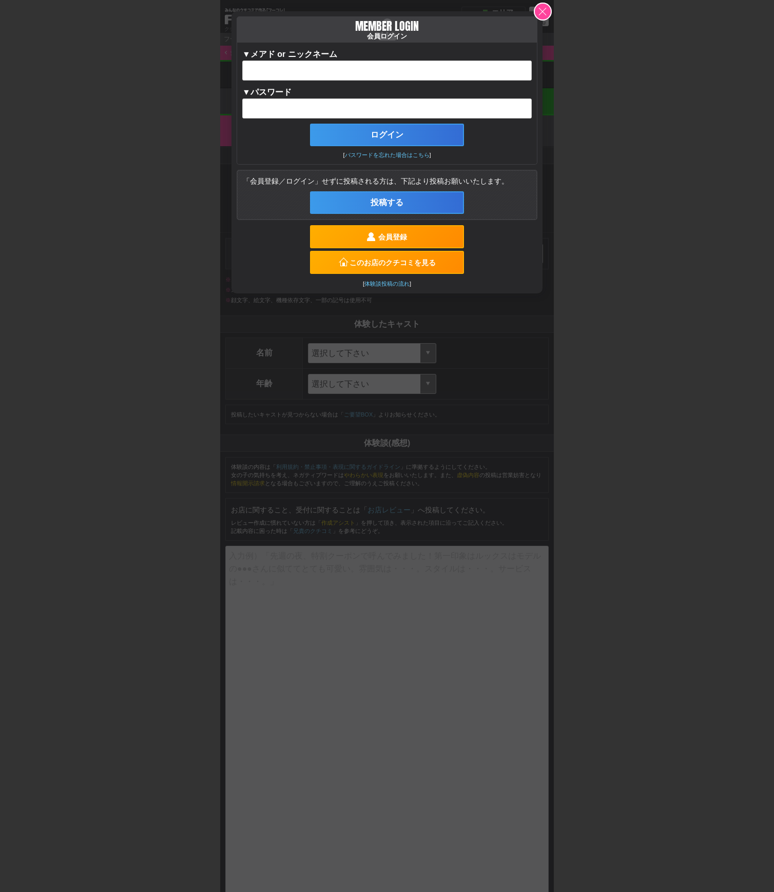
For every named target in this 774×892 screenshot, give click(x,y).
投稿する (387, 202)
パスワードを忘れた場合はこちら (387, 155)
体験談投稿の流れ (387, 284)
